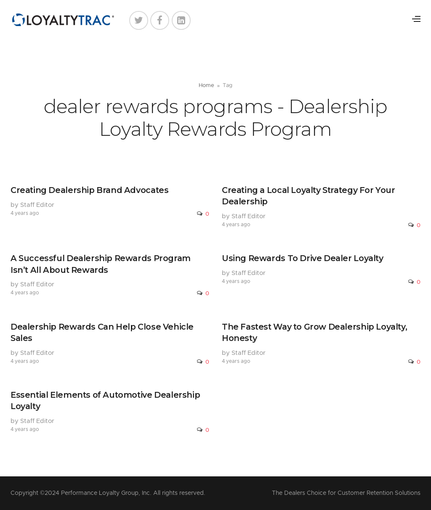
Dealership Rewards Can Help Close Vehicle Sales (102, 332)
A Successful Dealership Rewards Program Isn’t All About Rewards (101, 264)
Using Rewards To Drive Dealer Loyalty (302, 258)
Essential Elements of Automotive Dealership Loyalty (105, 400)
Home (206, 85)
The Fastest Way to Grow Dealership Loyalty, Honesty (314, 332)
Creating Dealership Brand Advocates (89, 190)
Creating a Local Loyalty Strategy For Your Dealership (308, 195)
